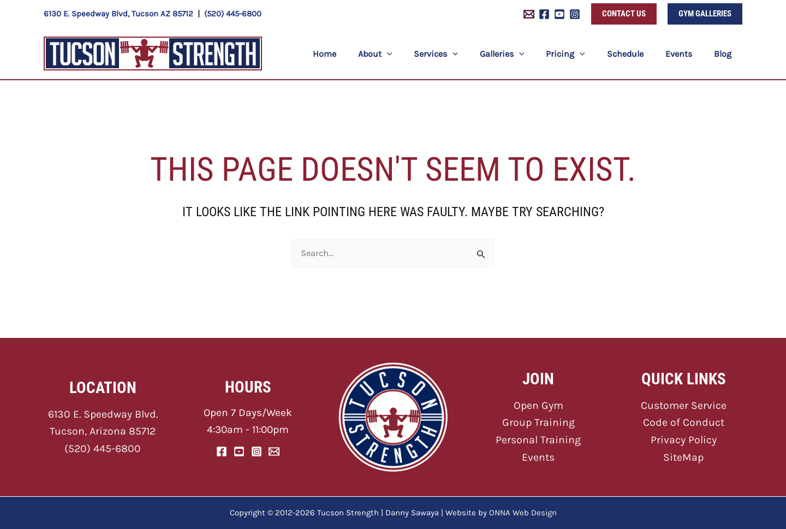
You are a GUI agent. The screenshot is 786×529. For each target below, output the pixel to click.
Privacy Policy (683, 439)
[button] (624, 14)
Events (538, 455)
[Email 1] (528, 14)
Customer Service (683, 405)
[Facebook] (544, 14)
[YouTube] (559, 14)
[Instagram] (574, 14)
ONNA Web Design (523, 513)
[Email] (274, 450)
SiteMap (684, 455)
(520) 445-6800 (232, 14)
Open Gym (538, 405)
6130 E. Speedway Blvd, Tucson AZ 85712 (118, 14)
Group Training (538, 422)
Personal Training (538, 439)
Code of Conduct (683, 422)
